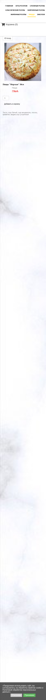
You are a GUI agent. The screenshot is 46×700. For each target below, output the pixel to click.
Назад (7, 38)
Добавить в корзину (12, 66)
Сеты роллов (21, 6)
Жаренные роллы (18, 14)
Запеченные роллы (36, 10)
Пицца (32, 14)
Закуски (41, 14)
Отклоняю (16, 695)
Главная (9, 6)
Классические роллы (15, 10)
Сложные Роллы (37, 6)
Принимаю (29, 695)
